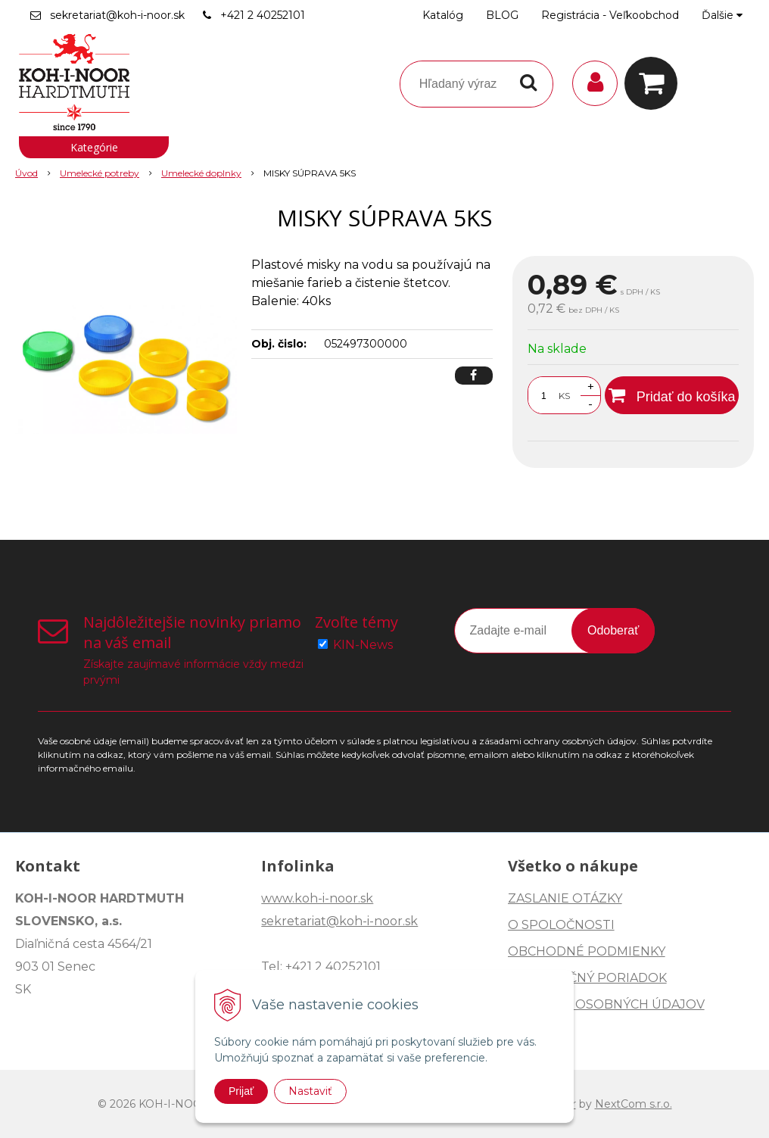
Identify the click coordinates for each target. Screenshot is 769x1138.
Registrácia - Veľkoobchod (610, 15)
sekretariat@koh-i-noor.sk (117, 15)
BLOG (502, 15)
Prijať (241, 1091)
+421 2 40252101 (262, 15)
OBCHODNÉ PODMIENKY (586, 951)
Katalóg (442, 15)
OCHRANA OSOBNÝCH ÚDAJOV (606, 1004)
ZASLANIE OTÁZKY (565, 898)
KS (564, 395)
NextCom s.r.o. (633, 1104)
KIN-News (363, 645)
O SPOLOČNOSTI (561, 925)
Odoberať (613, 630)
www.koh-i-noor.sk (317, 898)
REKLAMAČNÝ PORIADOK (587, 978)
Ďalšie (722, 15)
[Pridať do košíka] (672, 395)
